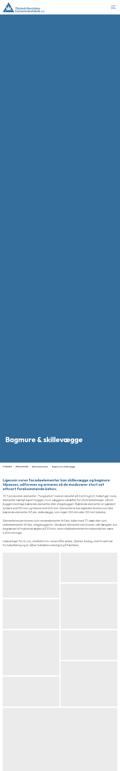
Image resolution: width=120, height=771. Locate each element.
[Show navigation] (113, 7)
